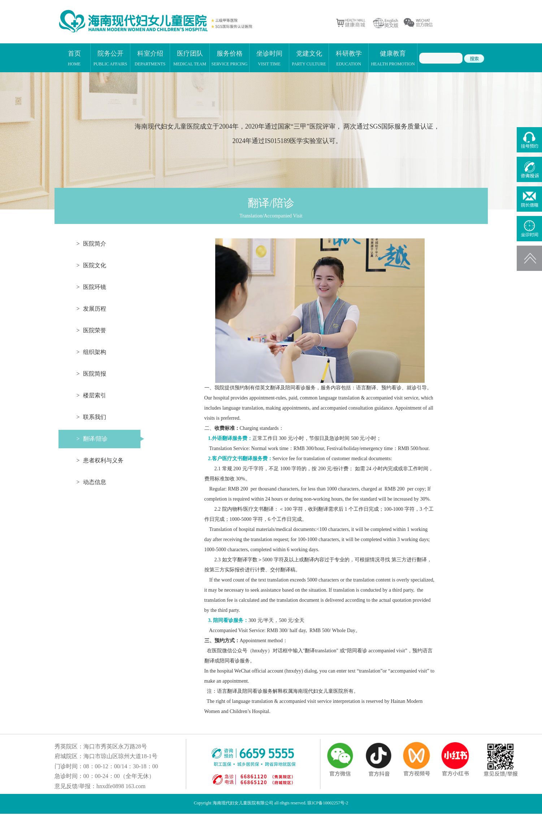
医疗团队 (189, 58)
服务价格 (229, 58)
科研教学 (349, 58)
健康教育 (393, 58)
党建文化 (309, 58)
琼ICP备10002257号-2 (327, 802)
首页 (74, 58)
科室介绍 (150, 58)
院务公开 (110, 58)
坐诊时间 (269, 58)
